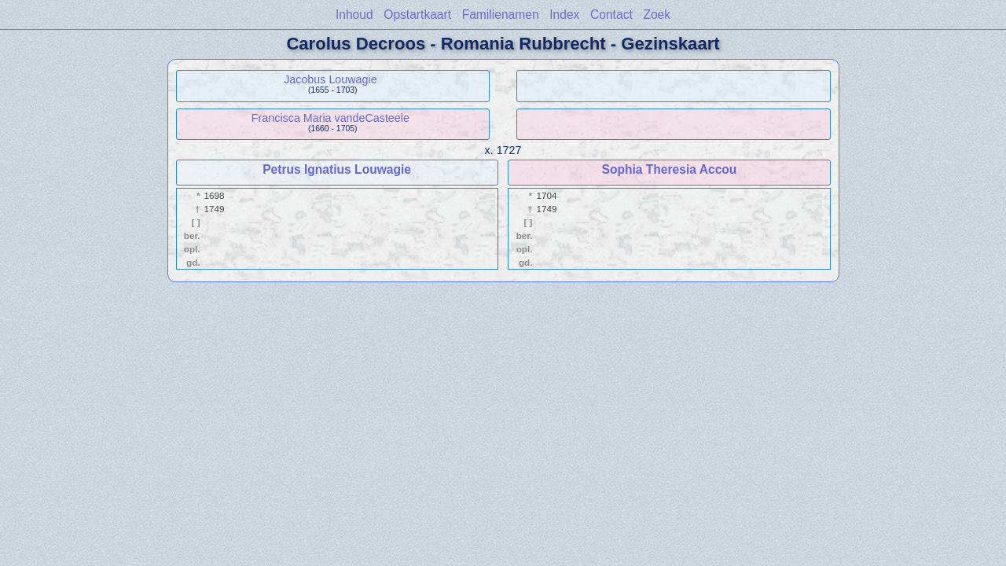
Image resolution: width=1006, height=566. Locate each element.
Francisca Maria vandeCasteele (330, 118)
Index (564, 14)
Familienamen (500, 14)
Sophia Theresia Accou (668, 169)
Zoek (656, 14)
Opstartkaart (417, 14)
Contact (611, 14)
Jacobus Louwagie (330, 79)
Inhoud (354, 14)
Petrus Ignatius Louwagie (337, 169)
